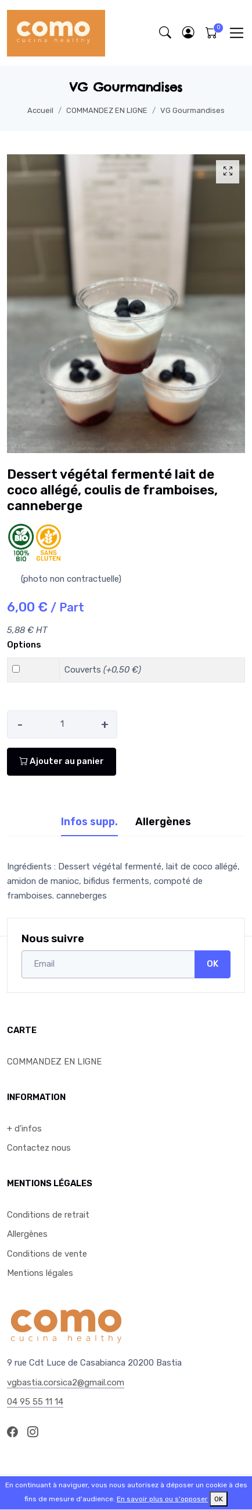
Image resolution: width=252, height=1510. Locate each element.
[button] (188, 33)
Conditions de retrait (48, 1215)
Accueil (40, 110)
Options (24, 644)
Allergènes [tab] (163, 821)
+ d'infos (24, 1128)
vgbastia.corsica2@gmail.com (65, 1382)
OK (212, 964)
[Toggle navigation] (236, 32)
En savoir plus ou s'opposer (162, 1499)
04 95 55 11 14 (35, 1401)
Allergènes (27, 1234)
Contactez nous (39, 1148)
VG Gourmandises (192, 110)
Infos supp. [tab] (89, 821)
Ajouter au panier (61, 761)
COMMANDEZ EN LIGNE (106, 110)
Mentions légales (40, 1273)
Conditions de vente (47, 1254)
